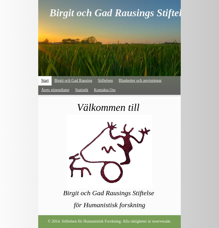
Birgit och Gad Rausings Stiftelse (119, 13)
